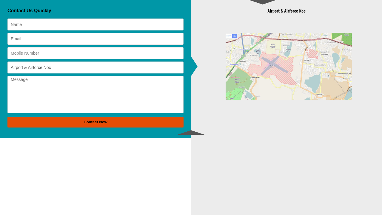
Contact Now (95, 122)
